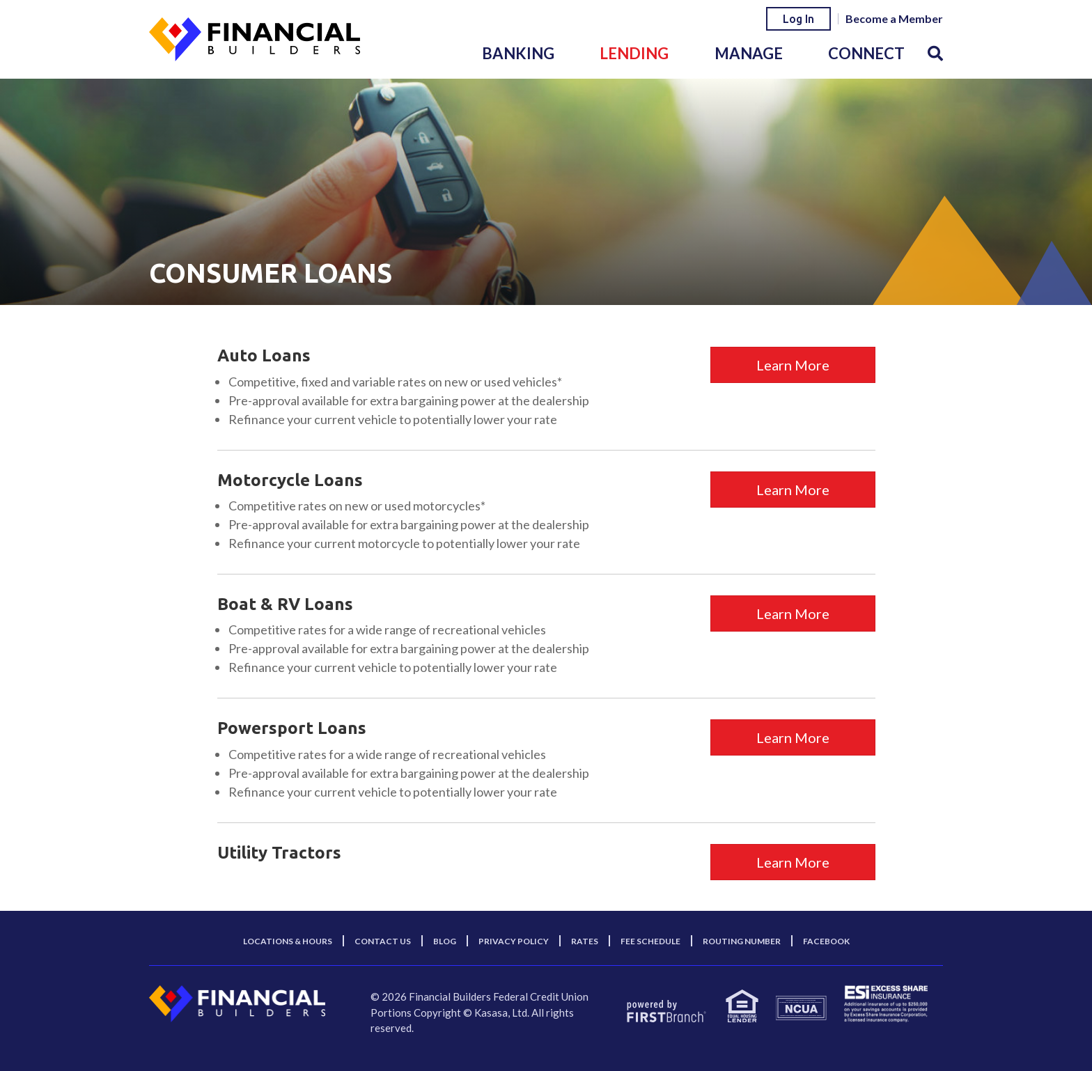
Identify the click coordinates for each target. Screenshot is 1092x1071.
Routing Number (742, 941)
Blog (444, 941)
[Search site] (935, 53)
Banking (518, 53)
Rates (584, 941)
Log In (798, 19)
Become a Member (894, 18)
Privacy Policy (513, 941)
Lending (634, 53)
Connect (866, 53)
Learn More (792, 365)
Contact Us (382, 941)
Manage (749, 53)
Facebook (826, 941)
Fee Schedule (650, 941)
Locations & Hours (287, 941)
